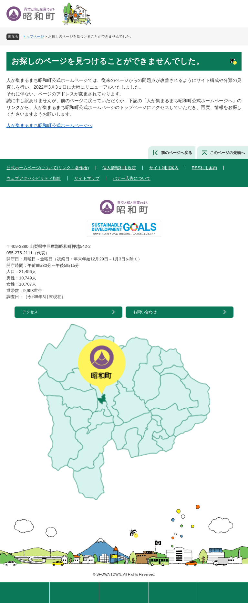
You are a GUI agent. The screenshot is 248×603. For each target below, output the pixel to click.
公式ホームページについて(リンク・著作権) (47, 167)
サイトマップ (86, 178)
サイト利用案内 (164, 167)
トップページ (33, 36)
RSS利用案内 (204, 167)
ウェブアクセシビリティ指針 (33, 178)
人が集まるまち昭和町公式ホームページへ (49, 125)
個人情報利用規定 (119, 167)
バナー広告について (131, 178)
